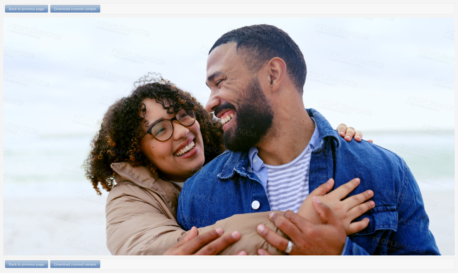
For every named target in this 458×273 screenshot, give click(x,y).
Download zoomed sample (75, 9)
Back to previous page (26, 9)
